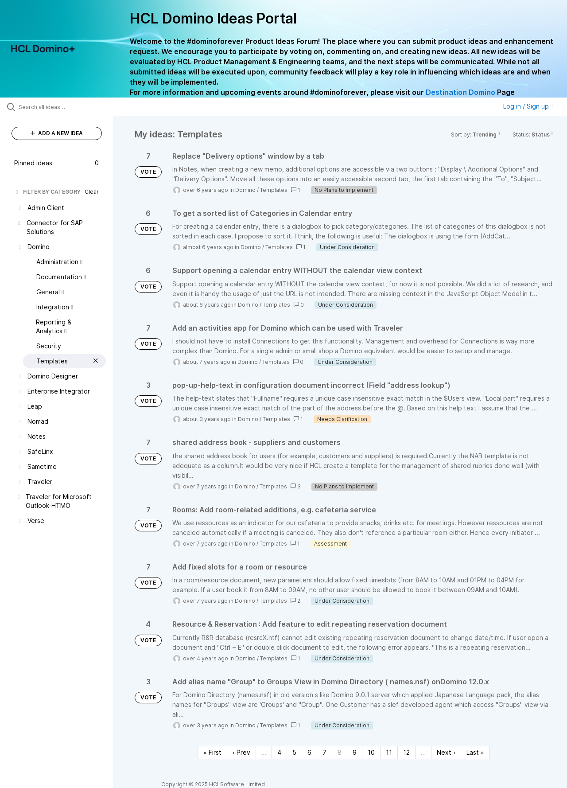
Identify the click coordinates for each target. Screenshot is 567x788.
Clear (92, 191)
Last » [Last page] (475, 752)
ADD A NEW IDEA (57, 133)
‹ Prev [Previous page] (241, 752)
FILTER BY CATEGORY (47, 191)
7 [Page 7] (324, 752)
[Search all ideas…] (67, 106)
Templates (273, 190)
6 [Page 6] (309, 752)
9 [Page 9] (355, 752)
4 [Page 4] (279, 752)
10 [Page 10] (371, 752)
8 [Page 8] (340, 752)
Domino (245, 190)
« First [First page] (212, 752)
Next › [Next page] (446, 752)
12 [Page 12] (406, 752)
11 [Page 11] (389, 752)
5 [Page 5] (294, 752)
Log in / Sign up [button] (528, 106)
